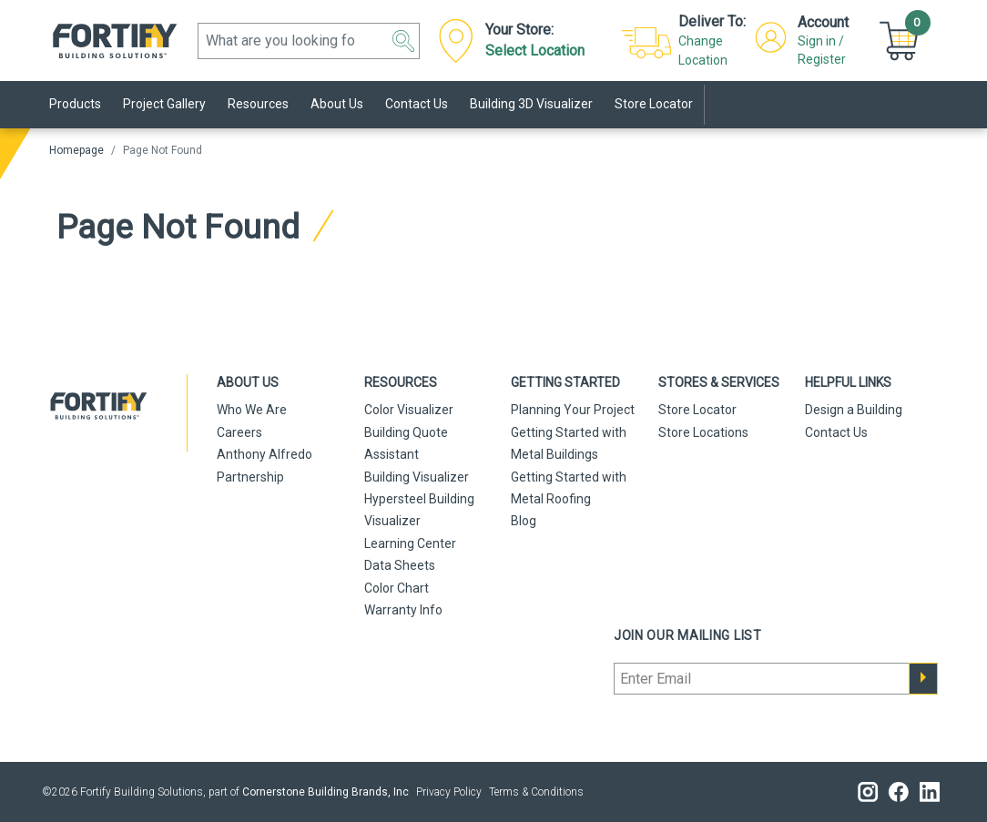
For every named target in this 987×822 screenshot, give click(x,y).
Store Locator (697, 409)
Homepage (76, 150)
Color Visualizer (408, 409)
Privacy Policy (449, 792)
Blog (523, 520)
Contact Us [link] (416, 103)
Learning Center (410, 543)
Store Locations (703, 432)
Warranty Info (403, 610)
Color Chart (396, 588)
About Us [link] (336, 103)
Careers (239, 432)
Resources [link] (258, 103)
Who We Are (252, 409)
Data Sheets (399, 565)
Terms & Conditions (536, 792)
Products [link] (75, 103)
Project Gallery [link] (164, 103)
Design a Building (853, 409)
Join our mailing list (688, 635)
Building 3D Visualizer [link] (531, 103)
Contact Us (836, 432)
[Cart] (901, 39)
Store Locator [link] (654, 103)
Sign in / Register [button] (822, 50)
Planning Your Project (573, 409)
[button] (403, 41)
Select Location (535, 50)
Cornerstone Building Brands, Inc (325, 792)
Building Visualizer (416, 477)
